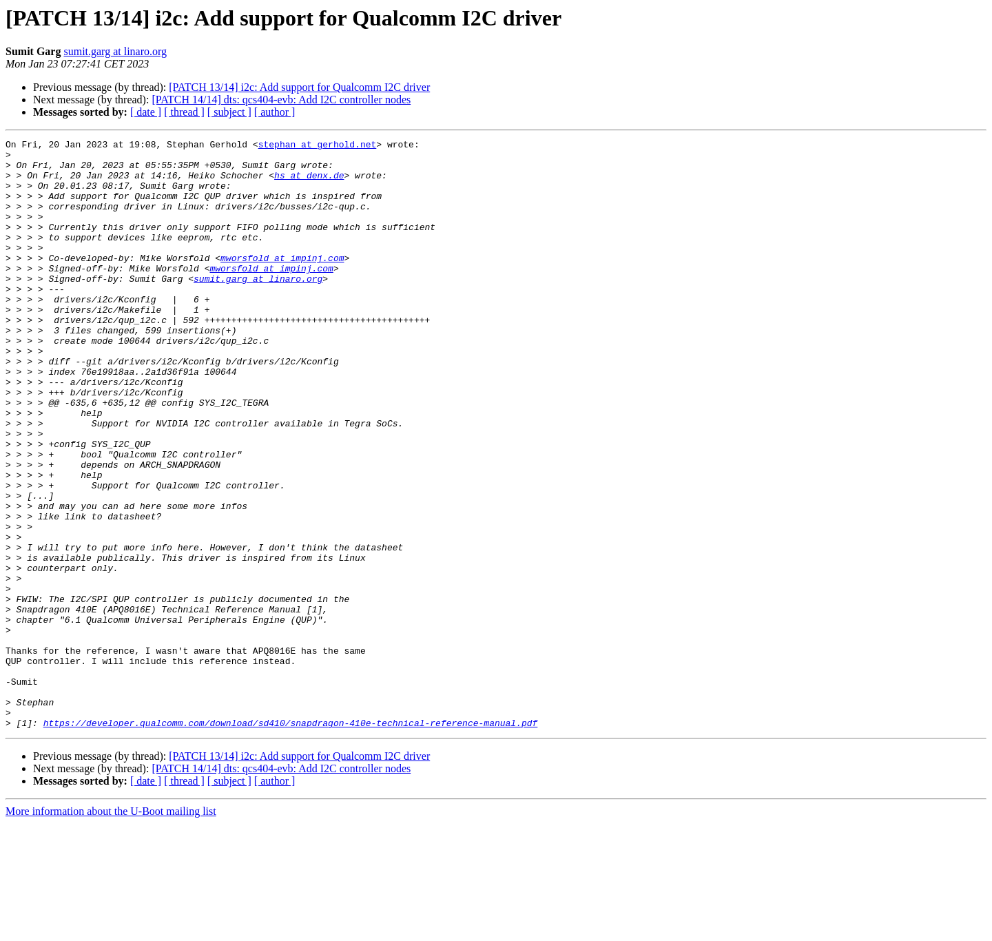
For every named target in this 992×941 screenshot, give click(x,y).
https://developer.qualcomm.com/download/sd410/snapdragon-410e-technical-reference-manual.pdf (290, 840)
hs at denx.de (309, 183)
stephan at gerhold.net (317, 146)
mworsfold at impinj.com (282, 282)
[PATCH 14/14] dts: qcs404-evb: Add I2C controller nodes (281, 99)
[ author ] (275, 112)
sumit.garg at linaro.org (115, 51)
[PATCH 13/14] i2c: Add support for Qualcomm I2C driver (299, 87)
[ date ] (145, 112)
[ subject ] (229, 112)
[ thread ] (184, 112)
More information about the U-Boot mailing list (111, 929)
